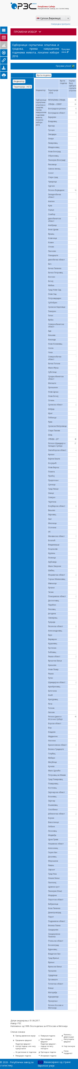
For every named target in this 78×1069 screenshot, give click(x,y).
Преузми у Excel (65, 66)
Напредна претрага (60, 24)
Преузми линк (65, 50)
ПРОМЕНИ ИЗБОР (27, 32)
